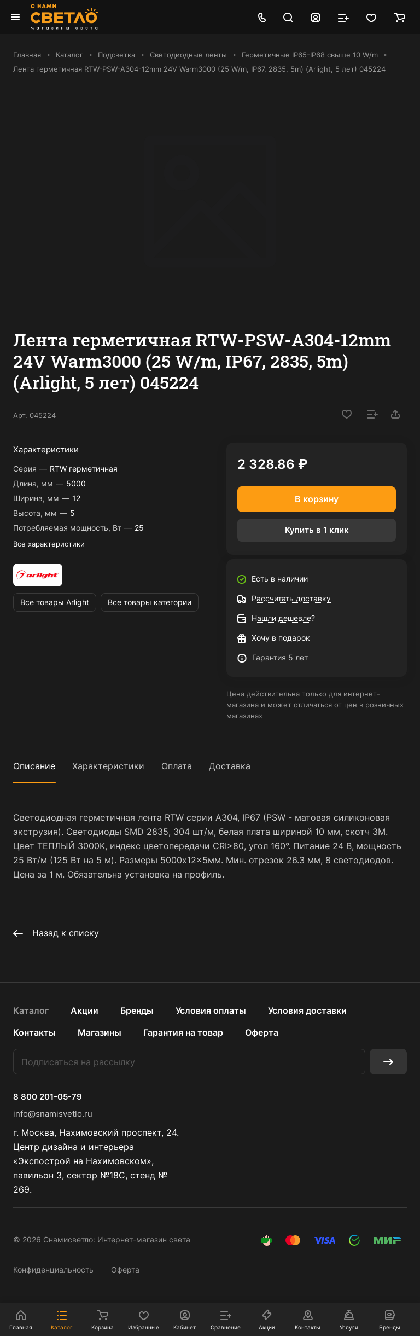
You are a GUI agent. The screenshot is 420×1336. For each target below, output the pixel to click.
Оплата (176, 765)
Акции (84, 1010)
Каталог (31, 1010)
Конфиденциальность (53, 1269)
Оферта (261, 1032)
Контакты (34, 1032)
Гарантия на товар (183, 1032)
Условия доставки (307, 1010)
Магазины (99, 1032)
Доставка (229, 765)
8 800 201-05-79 (47, 1097)
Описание (34, 765)
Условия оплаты (211, 1010)
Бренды (137, 1010)
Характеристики (108, 765)
